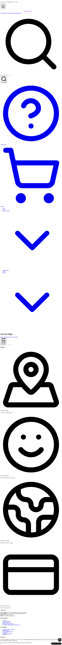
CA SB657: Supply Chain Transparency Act (11, 624)
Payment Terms (6, 630)
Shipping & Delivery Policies (8, 629)
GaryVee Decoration (8, 336)
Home (1, 336)
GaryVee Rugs (15, 336)
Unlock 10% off (60, 640)
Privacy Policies (6, 622)
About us (4, 620)
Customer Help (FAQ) (7, 633)
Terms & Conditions (7, 621)
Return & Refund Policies (8, 631)
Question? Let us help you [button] (56, 643)
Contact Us (5, 632)
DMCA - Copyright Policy (8, 623)
